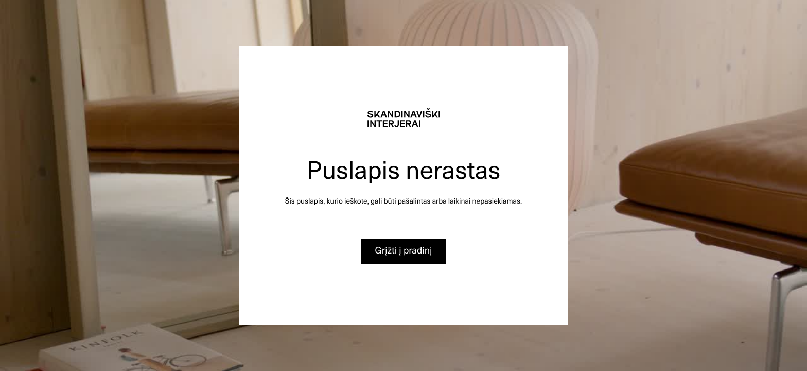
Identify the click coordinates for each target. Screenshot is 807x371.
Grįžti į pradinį (403, 250)
